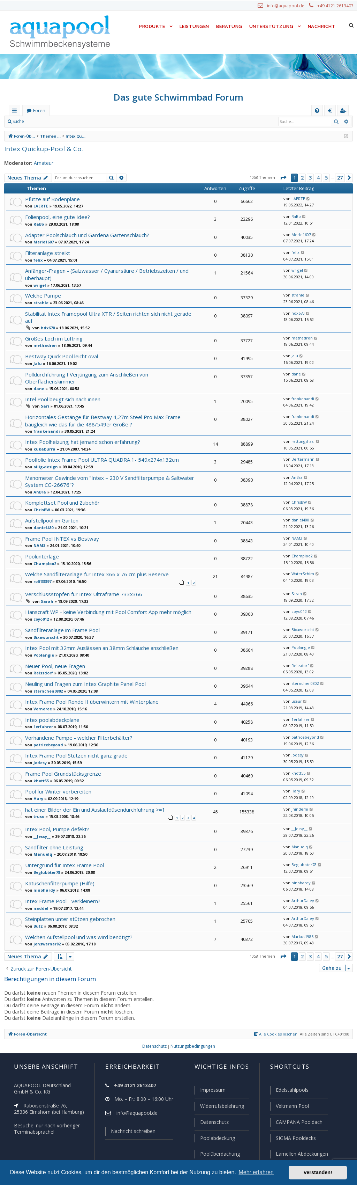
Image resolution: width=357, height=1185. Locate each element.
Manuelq (41, 844)
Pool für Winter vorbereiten (56, 781)
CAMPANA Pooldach (298, 1123)
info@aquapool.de (288, 5)
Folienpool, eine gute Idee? (56, 217)
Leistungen (193, 26)
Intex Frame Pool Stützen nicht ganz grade (74, 745)
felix (37, 260)
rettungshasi (301, 432)
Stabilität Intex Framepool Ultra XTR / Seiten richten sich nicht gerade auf (110, 313)
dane (37, 380)
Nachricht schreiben (130, 1132)
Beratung (229, 26)
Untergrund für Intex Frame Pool (62, 854)
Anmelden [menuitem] (331, 112)
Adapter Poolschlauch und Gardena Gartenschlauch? (87, 235)
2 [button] (302, 178)
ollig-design (44, 457)
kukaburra (42, 440)
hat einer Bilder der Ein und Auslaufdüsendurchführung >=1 (93, 799)
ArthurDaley (301, 890)
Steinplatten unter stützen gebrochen (68, 909)
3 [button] (310, 178)
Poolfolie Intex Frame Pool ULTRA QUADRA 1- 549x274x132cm (99, 451)
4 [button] (318, 178)
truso (38, 806)
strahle (39, 302)
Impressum (210, 1091)
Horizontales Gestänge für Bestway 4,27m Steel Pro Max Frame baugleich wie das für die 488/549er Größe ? (99, 411)
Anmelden (44, 121)
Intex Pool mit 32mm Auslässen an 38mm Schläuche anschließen (101, 638)
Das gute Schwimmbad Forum (179, 97)
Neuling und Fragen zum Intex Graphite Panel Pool (84, 673)
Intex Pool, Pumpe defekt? (55, 819)
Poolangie (42, 645)
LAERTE (40, 206)
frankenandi (301, 390)
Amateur (40, 163)
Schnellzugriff (16, 112)
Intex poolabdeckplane (51, 709)
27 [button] (340, 178)
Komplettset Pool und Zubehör (60, 493)
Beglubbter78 (45, 862)
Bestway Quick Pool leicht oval (60, 348)
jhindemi (298, 799)
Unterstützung (271, 26)
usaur (296, 691)
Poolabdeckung (214, 1138)
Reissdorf (42, 663)
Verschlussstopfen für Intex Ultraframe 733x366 (80, 584)
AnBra (39, 482)
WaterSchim (301, 564)
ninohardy (42, 880)
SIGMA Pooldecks (295, 1138)
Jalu (37, 355)
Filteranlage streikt (46, 253)
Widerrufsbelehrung (219, 1107)
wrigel (38, 285)
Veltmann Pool (291, 1107)
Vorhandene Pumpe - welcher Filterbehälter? (77, 727)
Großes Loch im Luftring (53, 331)
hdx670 (47, 319)
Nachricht (321, 26)
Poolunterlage (41, 546)
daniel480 (42, 517)
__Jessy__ (42, 826)
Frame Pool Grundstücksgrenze (62, 763)
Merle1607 (42, 242)
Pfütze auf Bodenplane (51, 199)
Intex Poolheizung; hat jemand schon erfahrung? (81, 433)
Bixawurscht (44, 627)
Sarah (45, 591)
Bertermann (301, 450)
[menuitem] (317, 110)
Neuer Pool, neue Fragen (54, 656)
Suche (18, 121)
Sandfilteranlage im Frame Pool (61, 620)
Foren (39, 110)
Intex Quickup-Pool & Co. (41, 148)
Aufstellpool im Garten (51, 511)
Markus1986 (301, 926)
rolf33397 (41, 571)
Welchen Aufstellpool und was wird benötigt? (77, 926)
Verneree (41, 698)
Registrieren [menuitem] (344, 112)
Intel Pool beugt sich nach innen (62, 391)
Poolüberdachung (217, 1154)
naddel (39, 897)
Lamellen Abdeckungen (301, 1154)
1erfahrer (41, 717)
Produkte (150, 26)
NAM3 (38, 536)
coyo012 (40, 609)
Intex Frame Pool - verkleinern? (61, 890)
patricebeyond (46, 734)
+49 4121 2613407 (336, 5)
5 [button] (325, 178)
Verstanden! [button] (318, 1172)
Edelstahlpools (291, 1091)
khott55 (40, 770)
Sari (44, 398)
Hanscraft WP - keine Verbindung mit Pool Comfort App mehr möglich (105, 602)
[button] (283, 178)
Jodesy (39, 752)
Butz (37, 915)
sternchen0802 (46, 681)
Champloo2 (43, 553)
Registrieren (75, 121)
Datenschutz (211, 1123)
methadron (43, 338)
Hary (37, 788)
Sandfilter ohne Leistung (53, 837)
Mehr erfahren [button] (256, 1172)
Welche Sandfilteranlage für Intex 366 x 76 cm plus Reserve (94, 565)
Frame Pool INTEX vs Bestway (61, 529)
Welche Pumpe (42, 295)
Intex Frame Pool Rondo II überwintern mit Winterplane (89, 692)
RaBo (38, 224)
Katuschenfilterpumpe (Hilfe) (58, 873)
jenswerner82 (45, 933)
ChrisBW (41, 500)
